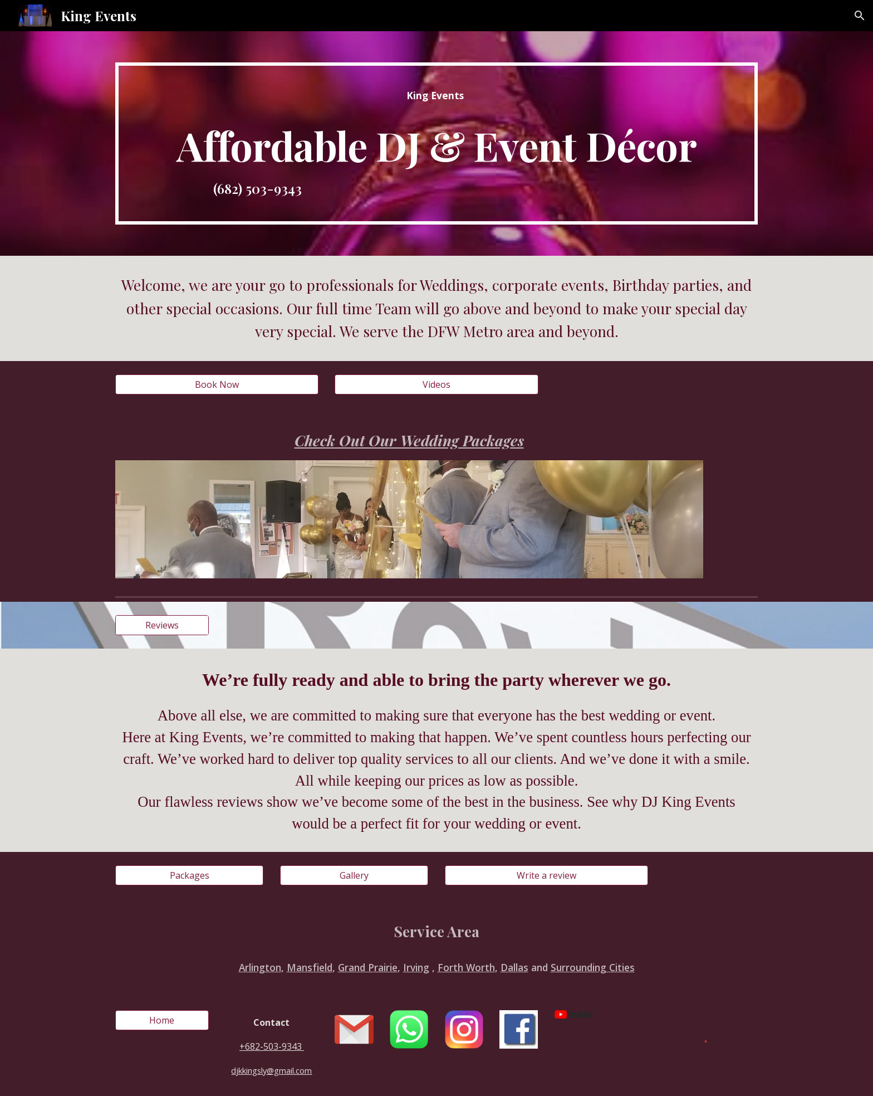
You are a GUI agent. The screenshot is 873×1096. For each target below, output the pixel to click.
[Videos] (436, 384)
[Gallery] (354, 875)
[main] (436, 143)
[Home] (162, 1020)
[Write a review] (546, 875)
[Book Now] (217, 384)
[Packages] (189, 875)
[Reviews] (162, 625)
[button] (859, 15)
